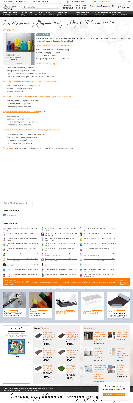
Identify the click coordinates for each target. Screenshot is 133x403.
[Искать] (57, 7)
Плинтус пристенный (48, 14)
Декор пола (44, 12)
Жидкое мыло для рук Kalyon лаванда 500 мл (97, 248)
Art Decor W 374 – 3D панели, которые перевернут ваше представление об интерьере (123, 370)
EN (128, 1)
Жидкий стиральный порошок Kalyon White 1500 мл (99, 264)
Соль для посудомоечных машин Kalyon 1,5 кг (97, 233)
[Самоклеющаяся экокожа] (118, 300)
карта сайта (49, 388)
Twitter (12, 390)
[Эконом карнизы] (14, 300)
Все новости (9, 30)
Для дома (116, 12)
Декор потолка (10, 12)
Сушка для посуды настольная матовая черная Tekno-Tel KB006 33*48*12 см (65, 311)
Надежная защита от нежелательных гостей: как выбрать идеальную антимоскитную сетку (99, 336)
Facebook (6, 390)
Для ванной (121, 14)
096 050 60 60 (81, 6)
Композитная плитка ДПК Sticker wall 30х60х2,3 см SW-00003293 (49, 335)
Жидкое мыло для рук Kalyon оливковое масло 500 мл (23, 254)
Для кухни (115, 14)
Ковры (40, 14)
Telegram (30, 390)
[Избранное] (119, 7)
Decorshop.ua (8, 148)
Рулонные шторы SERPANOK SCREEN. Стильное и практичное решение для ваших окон (30, 283)
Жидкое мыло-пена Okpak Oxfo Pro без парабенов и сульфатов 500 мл (31, 130)
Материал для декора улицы (47, 340)
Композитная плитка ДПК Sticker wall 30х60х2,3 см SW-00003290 (49, 351)
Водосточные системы (81, 15)
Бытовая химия (11, 215)
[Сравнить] (124, 7)
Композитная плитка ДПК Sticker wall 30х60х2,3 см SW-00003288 (49, 367)
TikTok (24, 390)
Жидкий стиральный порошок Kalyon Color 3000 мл (60, 274)
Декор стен (26, 12)
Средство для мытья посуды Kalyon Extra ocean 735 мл (100, 243)
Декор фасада (82, 12)
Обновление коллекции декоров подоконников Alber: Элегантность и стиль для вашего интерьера (123, 353)
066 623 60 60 (81, 8)
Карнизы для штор (62, 14)
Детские (16, 348)
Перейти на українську (114, 394)
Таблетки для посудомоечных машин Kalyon (54, 45)
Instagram (18, 390)
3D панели (29, 14)
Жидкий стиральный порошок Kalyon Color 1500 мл (22, 269)
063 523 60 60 (68, 8)
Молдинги (23, 14)
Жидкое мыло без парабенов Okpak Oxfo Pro (21, 112)
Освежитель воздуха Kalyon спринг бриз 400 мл (21, 233)
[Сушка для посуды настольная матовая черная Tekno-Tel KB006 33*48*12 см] (66, 300)
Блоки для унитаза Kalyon (46, 63)
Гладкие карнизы (7, 14)
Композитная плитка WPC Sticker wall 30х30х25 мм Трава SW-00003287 (72, 368)
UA (126, 1)
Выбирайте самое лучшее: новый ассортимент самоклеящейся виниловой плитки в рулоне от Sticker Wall (96, 283)
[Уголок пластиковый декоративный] (40, 300)
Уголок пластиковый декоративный (38, 310)
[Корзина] (128, 7)
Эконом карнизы (14, 310)
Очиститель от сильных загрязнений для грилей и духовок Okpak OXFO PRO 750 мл (37, 96)
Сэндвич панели (28, 15)
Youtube (36, 390)
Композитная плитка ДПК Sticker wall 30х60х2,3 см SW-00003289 (72, 351)
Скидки (101, 2)
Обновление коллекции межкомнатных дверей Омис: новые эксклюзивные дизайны (98, 353)
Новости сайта (89, 328)
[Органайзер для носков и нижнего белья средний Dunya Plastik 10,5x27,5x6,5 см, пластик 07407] (92, 300)
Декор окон (63, 12)
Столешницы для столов (100, 15)
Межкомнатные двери (100, 14)
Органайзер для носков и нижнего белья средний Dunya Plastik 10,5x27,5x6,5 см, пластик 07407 (92, 311)
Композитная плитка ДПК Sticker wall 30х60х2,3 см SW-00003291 (72, 335)
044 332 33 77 (68, 6)
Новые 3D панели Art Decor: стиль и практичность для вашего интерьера (123, 335)
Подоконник (60, 15)
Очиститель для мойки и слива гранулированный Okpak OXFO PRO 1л (31, 81)
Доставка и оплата (22, 1)
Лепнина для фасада (81, 14)
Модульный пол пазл (44, 15)
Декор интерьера (102, 12)
